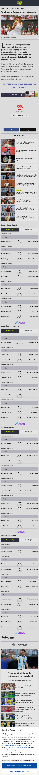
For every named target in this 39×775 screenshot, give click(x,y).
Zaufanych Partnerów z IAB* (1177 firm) (17, 745)
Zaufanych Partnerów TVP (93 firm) (19, 747)
